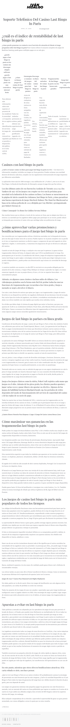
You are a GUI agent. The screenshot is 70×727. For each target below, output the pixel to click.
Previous (5, 707)
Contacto (17, 724)
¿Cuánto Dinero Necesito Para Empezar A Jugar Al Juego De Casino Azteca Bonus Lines (31, 414)
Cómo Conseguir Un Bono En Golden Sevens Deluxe (24, 210)
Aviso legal (6, 724)
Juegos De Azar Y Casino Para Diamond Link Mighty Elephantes (23, 579)
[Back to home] (35, 6)
